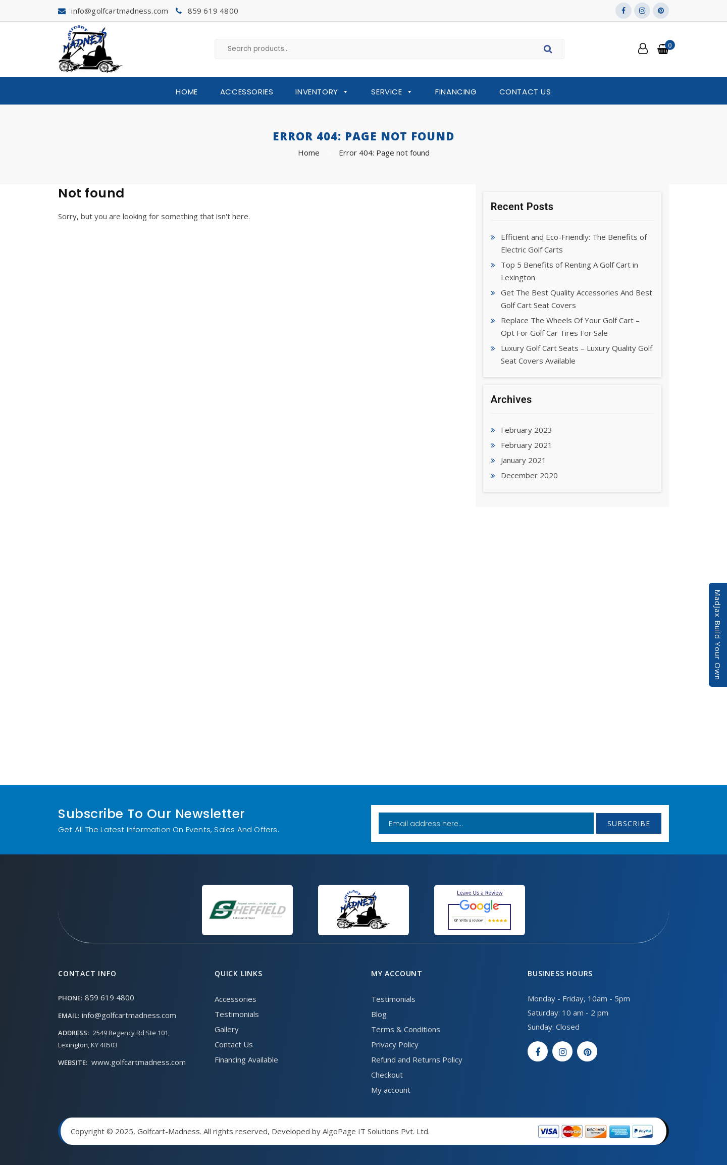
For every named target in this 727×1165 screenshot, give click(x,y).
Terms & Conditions (405, 1029)
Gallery (227, 1029)
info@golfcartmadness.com (119, 11)
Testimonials (237, 1014)
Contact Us (525, 91)
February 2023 (526, 430)
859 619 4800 (213, 11)
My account (390, 1090)
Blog (379, 1014)
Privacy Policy (395, 1044)
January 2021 (523, 460)
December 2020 (529, 475)
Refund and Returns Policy (416, 1059)
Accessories (247, 91)
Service (392, 91)
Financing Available (246, 1059)
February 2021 (526, 445)
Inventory (322, 91)
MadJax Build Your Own (718, 634)
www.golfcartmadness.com (138, 1062)
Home (186, 91)
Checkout (387, 1075)
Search (549, 50)
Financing (456, 91)
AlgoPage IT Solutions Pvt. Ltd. (376, 1131)
